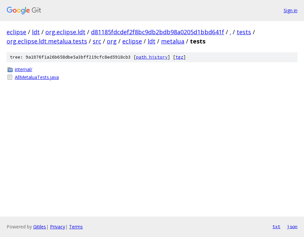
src (97, 41)
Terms (76, 227)
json (292, 226)
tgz (179, 57)
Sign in (290, 10)
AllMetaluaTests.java (37, 77)
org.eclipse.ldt (65, 32)
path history (152, 57)
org (112, 41)
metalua (172, 41)
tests (244, 32)
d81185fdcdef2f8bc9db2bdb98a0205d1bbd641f (157, 32)
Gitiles (39, 227)
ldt (36, 32)
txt (276, 226)
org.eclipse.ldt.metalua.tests (47, 41)
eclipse (16, 32)
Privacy (57, 227)
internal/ (23, 69)
